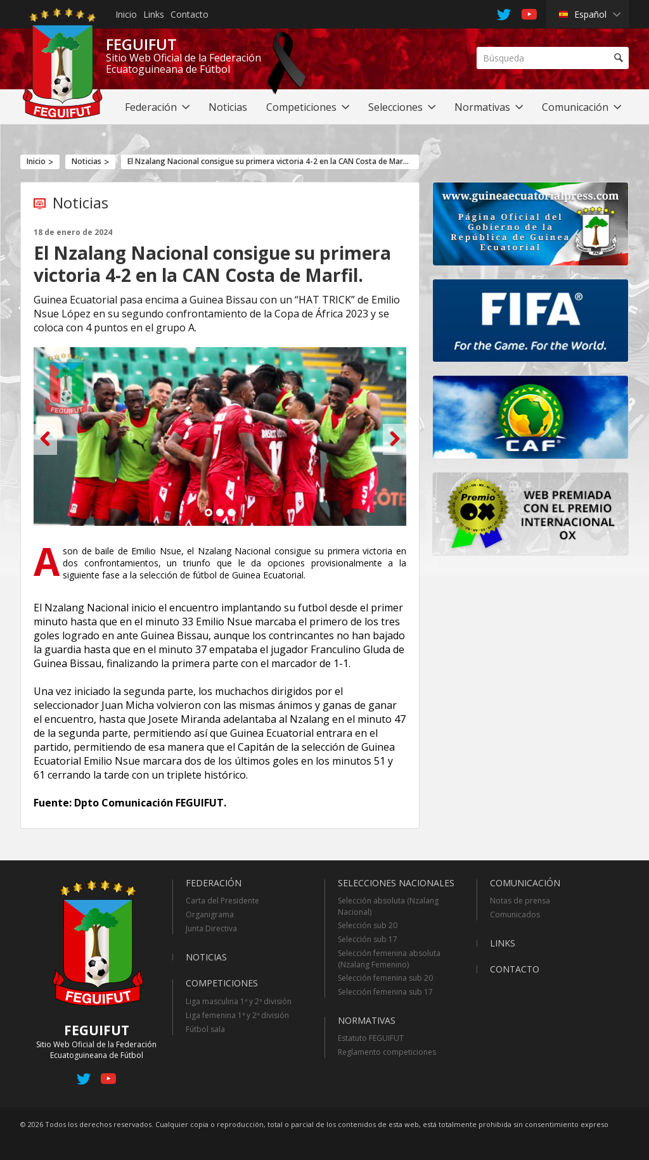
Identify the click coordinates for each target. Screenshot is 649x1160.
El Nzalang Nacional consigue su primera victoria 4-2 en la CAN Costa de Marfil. (269, 161)
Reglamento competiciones (387, 1052)
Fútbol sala (205, 1029)
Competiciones (222, 983)
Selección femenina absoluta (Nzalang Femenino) (389, 959)
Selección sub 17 (367, 939)
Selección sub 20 (367, 925)
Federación (213, 883)
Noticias (86, 161)
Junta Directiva (211, 928)
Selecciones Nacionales (396, 883)
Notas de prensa (520, 900)
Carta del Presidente (222, 900)
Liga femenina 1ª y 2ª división (237, 1015)
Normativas (366, 1020)
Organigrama (210, 914)
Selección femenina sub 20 (385, 977)
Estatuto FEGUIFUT (371, 1038)
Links (153, 14)
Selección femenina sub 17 (385, 991)
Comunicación (525, 883)
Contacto (189, 14)
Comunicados (515, 914)
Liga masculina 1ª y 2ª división (239, 1001)
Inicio (126, 14)
